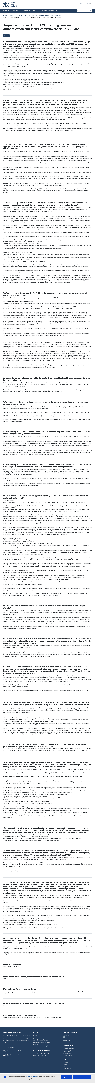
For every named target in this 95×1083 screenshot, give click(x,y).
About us (6, 11)
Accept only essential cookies (82, 1077)
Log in (88, 3)
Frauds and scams (68, 1055)
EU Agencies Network (11, 1051)
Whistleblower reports (39, 1046)
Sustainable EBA (11, 1055)
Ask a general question (39, 1037)
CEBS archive (67, 1068)
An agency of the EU (10, 1047)
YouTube (67, 1040)
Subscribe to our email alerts (41, 1053)
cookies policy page (31, 1076)
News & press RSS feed (39, 1055)
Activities (16, 11)
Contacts (35, 1035)
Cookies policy (67, 1053)
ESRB (64, 1066)
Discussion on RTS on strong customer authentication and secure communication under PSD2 (36, 15)
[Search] (90, 10)
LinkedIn (67, 1037)
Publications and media (50, 11)
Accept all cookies (66, 1077)
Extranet (81, 3)
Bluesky (67, 1035)
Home (5, 15)
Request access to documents (41, 1042)
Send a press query (38, 1039)
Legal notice (66, 1051)
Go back (6, 36)
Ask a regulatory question (40, 1040)
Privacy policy (67, 1050)
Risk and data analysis (30, 11)
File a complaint (37, 1044)
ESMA (65, 1064)
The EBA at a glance (69, 1048)
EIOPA (65, 1063)
